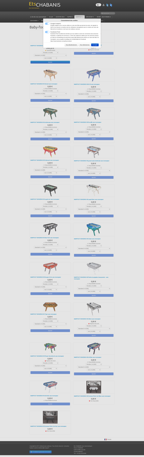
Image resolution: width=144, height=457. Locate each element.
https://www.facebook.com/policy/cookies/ (61, 41)
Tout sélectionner (85, 45)
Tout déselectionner (71, 45)
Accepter (94, 45)
